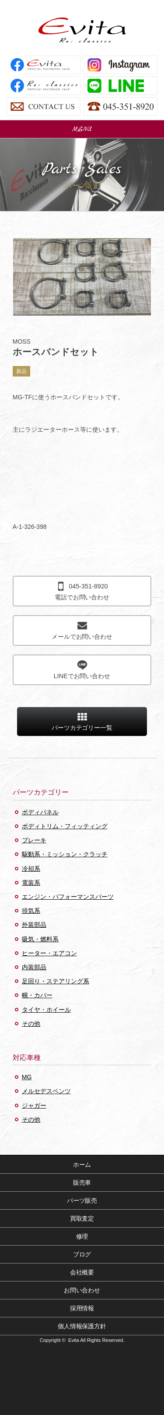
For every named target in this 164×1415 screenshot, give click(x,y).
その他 (31, 1023)
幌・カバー (37, 995)
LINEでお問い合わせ (82, 669)
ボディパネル (40, 812)
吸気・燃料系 (40, 939)
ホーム (82, 1164)
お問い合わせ (82, 1290)
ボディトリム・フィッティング (65, 826)
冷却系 (31, 868)
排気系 (31, 910)
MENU (82, 129)
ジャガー (34, 1105)
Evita (82, 30)
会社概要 (82, 1272)
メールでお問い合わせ (82, 630)
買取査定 (82, 1218)
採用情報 (82, 1308)
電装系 (31, 882)
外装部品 (34, 924)
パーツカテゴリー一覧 (82, 721)
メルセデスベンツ (46, 1091)
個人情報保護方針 (82, 1326)
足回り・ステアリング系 (55, 981)
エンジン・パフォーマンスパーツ (68, 896)
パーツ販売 (82, 1200)
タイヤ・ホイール (46, 1009)
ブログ (82, 1254)
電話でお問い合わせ (82, 591)
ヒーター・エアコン (49, 953)
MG (27, 1077)
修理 (82, 1236)
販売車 (82, 1182)
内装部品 (34, 967)
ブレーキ (34, 840)
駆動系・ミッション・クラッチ (65, 854)
